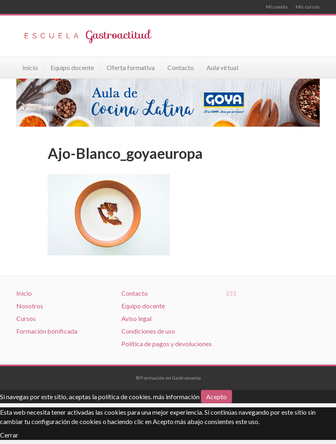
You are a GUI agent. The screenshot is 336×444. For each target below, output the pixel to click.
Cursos (26, 318)
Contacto (180, 67)
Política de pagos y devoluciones (166, 343)
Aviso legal (136, 318)
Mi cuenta (277, 7)
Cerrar (9, 435)
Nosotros (29, 306)
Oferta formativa (131, 67)
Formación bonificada (46, 331)
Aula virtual (222, 67)
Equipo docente (72, 67)
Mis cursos (308, 7)
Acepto (216, 396)
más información (176, 396)
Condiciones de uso (148, 331)
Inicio (30, 67)
